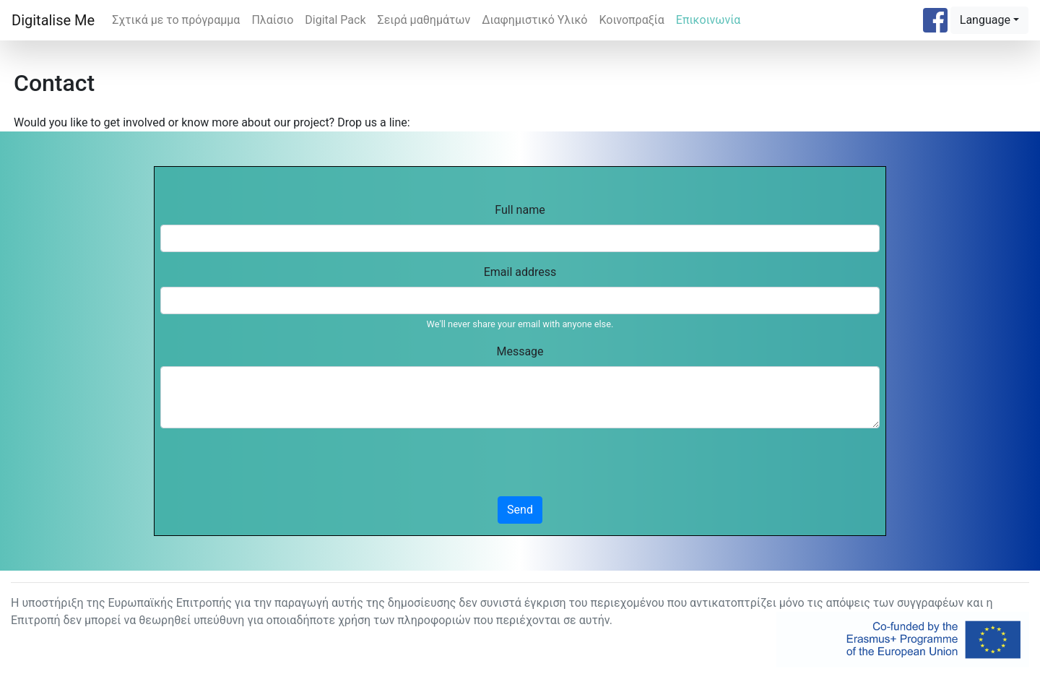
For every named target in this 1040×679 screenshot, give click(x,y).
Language (985, 20)
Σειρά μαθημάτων (424, 20)
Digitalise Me (53, 20)
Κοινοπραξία (631, 20)
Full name (520, 210)
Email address (520, 272)
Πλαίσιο (272, 20)
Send (520, 509)
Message (519, 351)
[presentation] (270, 468)
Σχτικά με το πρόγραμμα (176, 20)
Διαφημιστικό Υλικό (534, 20)
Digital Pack (335, 20)
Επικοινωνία (708, 20)
